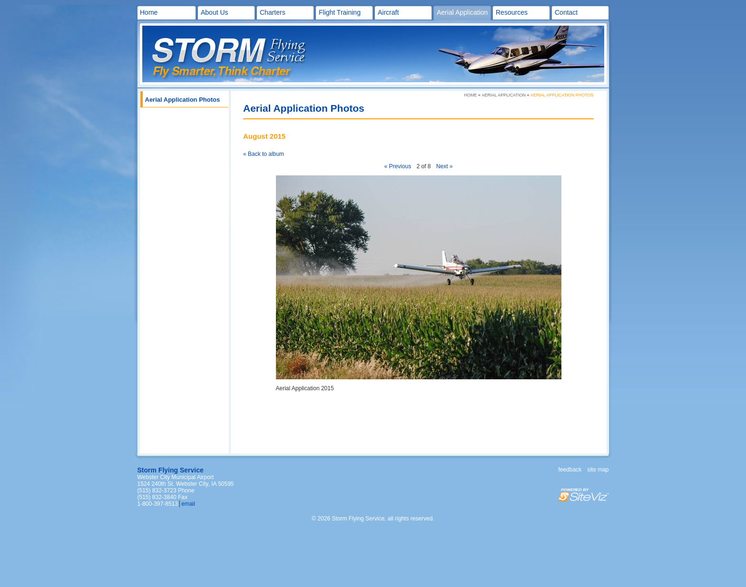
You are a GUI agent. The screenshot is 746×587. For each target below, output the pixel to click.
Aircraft (388, 12)
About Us (214, 12)
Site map (598, 469)
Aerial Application (462, 12)
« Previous (397, 166)
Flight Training (340, 12)
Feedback (569, 469)
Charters (272, 12)
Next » (444, 166)
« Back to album (263, 154)
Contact (566, 12)
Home (148, 12)
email (188, 503)
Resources (512, 12)
